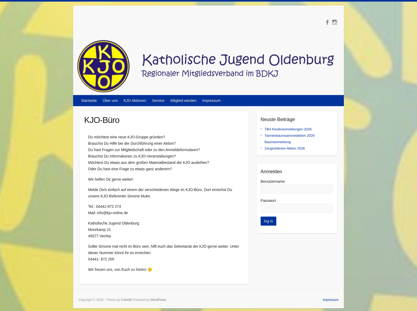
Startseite (89, 100)
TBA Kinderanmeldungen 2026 (288, 129)
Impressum (211, 100)
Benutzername (273, 181)
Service (158, 100)
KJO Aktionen (135, 100)
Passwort (268, 200)
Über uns (110, 100)
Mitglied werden (183, 100)
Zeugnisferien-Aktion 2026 (285, 148)
